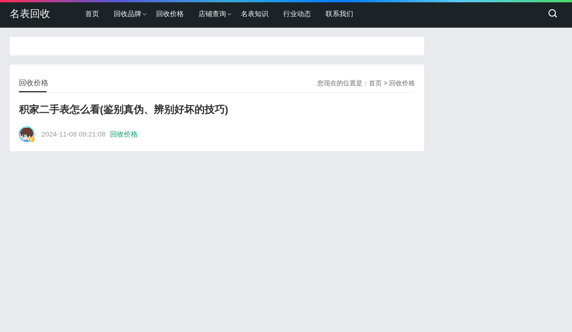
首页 (92, 14)
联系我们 (339, 14)
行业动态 (297, 14)
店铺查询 (212, 14)
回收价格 (170, 14)
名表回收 (30, 13)
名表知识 (254, 14)
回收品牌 (127, 14)
